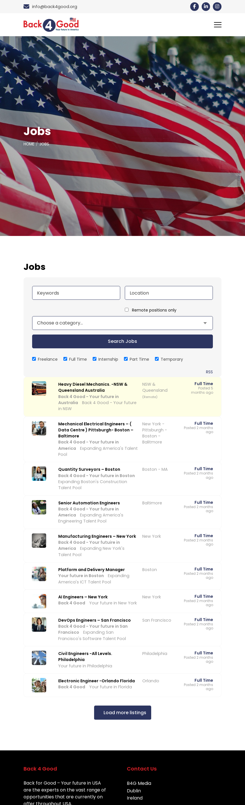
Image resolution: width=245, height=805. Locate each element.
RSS (209, 372)
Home (29, 144)
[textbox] (60, 323)
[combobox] (122, 323)
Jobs (45, 144)
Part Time (136, 359)
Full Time (75, 359)
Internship (105, 359)
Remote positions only (154, 310)
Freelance (45, 359)
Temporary (169, 359)
